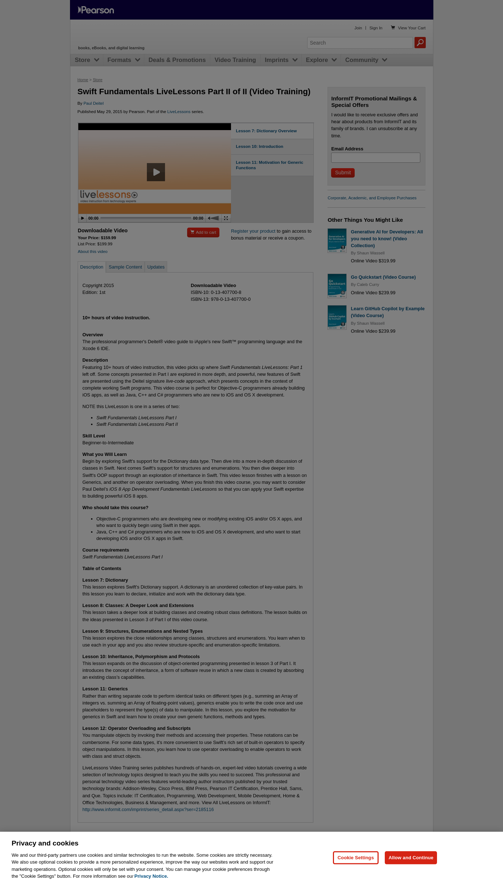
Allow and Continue (410, 867)
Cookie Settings (356, 867)
